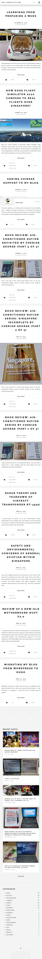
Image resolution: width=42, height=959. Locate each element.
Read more (21, 74)
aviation (12, 163)
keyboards (9, 925)
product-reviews (13, 653)
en (34, 2)
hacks (8, 893)
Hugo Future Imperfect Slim (23, 954)
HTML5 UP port (16, 957)
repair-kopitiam (11, 922)
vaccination (9, 935)
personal (13, 79)
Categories (9, 889)
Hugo (29, 957)
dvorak (8, 930)
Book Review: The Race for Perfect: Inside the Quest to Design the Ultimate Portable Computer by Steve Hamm (20, 833)
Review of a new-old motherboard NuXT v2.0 (21, 613)
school (8, 905)
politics (12, 401)
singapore (12, 165)
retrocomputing (13, 651)
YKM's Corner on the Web (11, 2)
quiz (7, 927)
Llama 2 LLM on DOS (12, 778)
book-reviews (13, 300)
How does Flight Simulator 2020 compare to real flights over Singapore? (21, 98)
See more (21, 876)
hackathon (9, 912)
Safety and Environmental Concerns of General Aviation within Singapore (21, 553)
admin (13, 224)
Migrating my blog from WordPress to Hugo (20, 668)
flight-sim (12, 168)
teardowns (9, 908)
